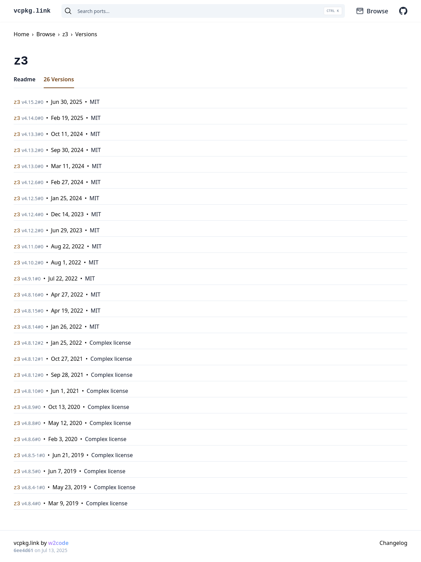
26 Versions (59, 79)
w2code (58, 543)
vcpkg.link (32, 11)
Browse (372, 11)
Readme (25, 79)
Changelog (393, 543)
